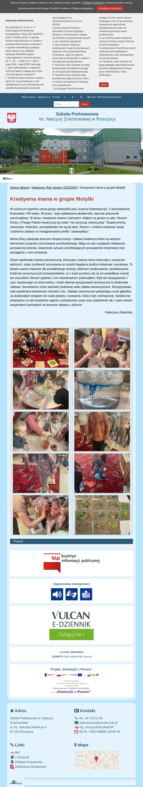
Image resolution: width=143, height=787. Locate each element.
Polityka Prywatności (26, 762)
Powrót (18, 541)
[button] (4, 151)
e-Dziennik (19, 757)
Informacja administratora (109, 97)
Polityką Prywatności (94, 2)
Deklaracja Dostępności (28, 767)
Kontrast (91, 97)
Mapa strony (44, 97)
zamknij (104, 85)
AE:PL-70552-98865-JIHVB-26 (97, 731)
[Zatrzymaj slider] (71, 171)
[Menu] (71, 178)
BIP (15, 752)
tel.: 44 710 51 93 (88, 718)
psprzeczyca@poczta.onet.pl (95, 722)
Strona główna (29, 97)
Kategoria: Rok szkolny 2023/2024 (54, 187)
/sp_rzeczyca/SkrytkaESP (94, 727)
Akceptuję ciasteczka (109, 8)
